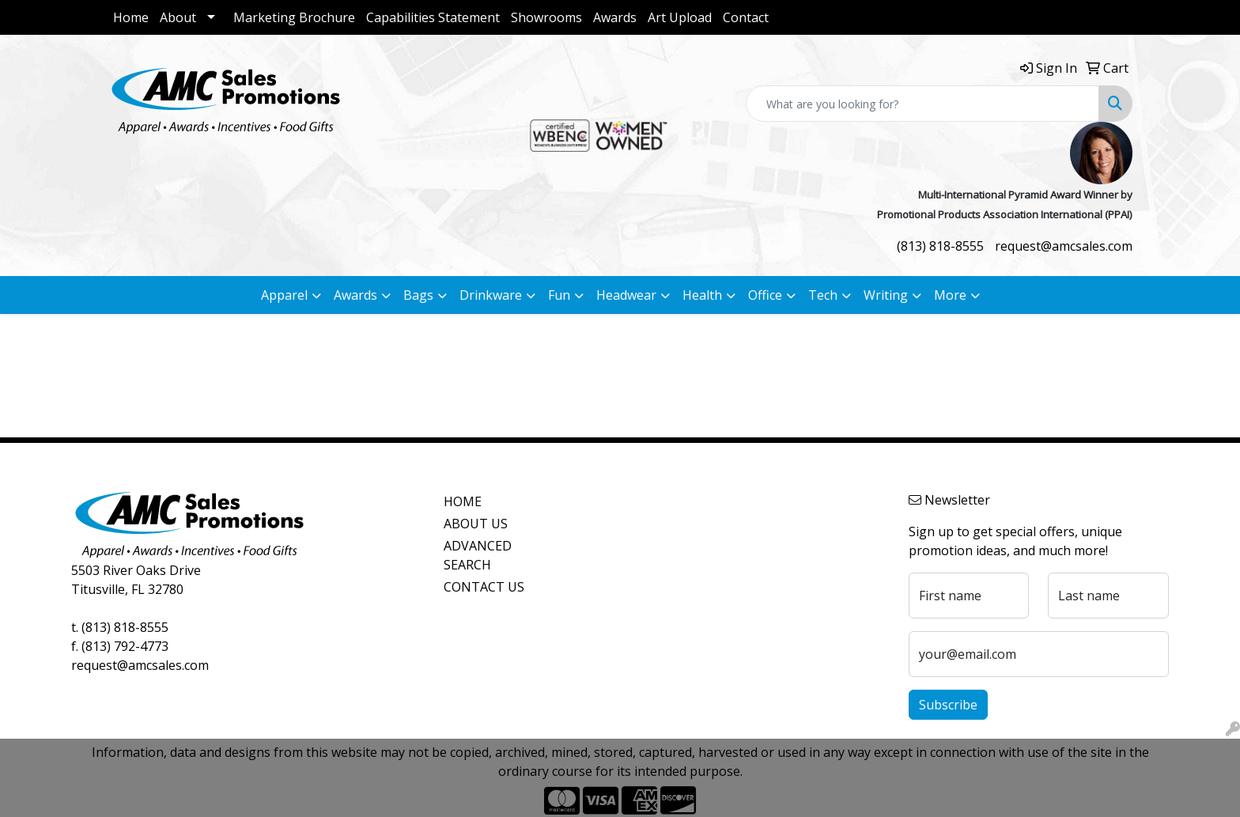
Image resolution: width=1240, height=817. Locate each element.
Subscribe (948, 704)
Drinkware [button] (490, 295)
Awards (615, 17)
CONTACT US (484, 587)
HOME (463, 501)
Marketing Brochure (294, 17)
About (178, 17)
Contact (746, 17)
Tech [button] (822, 295)
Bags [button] (418, 295)
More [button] (950, 295)
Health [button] (702, 295)
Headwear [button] (626, 295)
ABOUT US (476, 523)
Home (131, 17)
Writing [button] (886, 295)
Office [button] (765, 295)
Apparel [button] (284, 295)
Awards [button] (355, 295)
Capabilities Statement (433, 17)
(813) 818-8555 (940, 246)
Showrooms (546, 17)
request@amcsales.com (1063, 246)
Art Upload (680, 17)
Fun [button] (559, 295)
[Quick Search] (922, 103)
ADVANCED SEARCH (478, 555)
